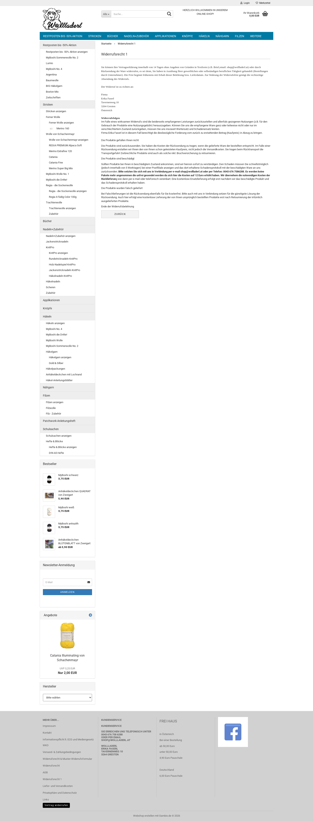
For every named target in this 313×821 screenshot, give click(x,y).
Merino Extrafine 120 (60, 151)
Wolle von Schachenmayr (60, 134)
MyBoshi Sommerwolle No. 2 (62, 57)
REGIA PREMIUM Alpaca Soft (65, 145)
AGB (45, 772)
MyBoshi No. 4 (54, 68)
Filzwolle (51, 408)
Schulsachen (51, 429)
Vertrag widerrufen (56, 805)
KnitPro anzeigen (58, 252)
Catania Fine (56, 162)
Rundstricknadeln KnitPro (63, 258)
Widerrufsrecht (51, 765)
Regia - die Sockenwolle (59, 185)
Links (46, 799)
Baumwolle (52, 80)
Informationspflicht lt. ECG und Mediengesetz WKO (68, 742)
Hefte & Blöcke (54, 441)
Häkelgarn (51, 351)
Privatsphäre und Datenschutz (60, 792)
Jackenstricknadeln (57, 241)
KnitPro (50, 247)
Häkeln (204, 36)
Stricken (94, 36)
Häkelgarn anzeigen (60, 357)
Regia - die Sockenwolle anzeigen (68, 191)
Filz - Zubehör (53, 413)
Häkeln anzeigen (55, 323)
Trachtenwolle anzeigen (62, 208)
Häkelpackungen (55, 368)
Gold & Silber (56, 363)
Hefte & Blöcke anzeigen (63, 447)
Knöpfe (187, 36)
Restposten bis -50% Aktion (62, 36)
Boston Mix (52, 91)
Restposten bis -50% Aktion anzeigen (67, 51)
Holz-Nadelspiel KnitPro (62, 264)
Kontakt (47, 732)
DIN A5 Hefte (56, 452)
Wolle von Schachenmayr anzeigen (68, 139)
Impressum (49, 725)
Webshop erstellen (143, 815)
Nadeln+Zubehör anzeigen (60, 235)
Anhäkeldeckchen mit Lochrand (64, 374)
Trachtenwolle (54, 202)
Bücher (112, 36)
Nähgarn (222, 36)
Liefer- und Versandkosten (58, 785)
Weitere (255, 36)
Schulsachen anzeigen (58, 435)
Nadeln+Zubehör (136, 36)
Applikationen (165, 36)
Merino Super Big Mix (61, 168)
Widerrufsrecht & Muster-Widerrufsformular (67, 758)
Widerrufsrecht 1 (52, 779)
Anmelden (67, 592)
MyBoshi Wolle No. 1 (57, 173)
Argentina (51, 74)
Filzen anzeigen (54, 402)
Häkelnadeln (53, 281)
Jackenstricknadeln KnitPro (64, 270)
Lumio (49, 63)
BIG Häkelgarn (54, 85)
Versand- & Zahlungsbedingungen (62, 752)
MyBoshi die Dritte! (56, 179)
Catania (53, 156)
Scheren (50, 287)
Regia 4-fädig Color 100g (62, 196)
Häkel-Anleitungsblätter (59, 380)
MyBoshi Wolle (54, 340)
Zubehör (53, 213)
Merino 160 (59, 128)
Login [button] (245, 3)
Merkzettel (263, 3)
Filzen (239, 36)
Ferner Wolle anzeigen (61, 122)
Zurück (120, 214)
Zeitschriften (53, 97)
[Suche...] (106, 14)
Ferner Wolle (53, 117)
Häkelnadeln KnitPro (60, 275)
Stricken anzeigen (56, 111)
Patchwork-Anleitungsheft (59, 420)
